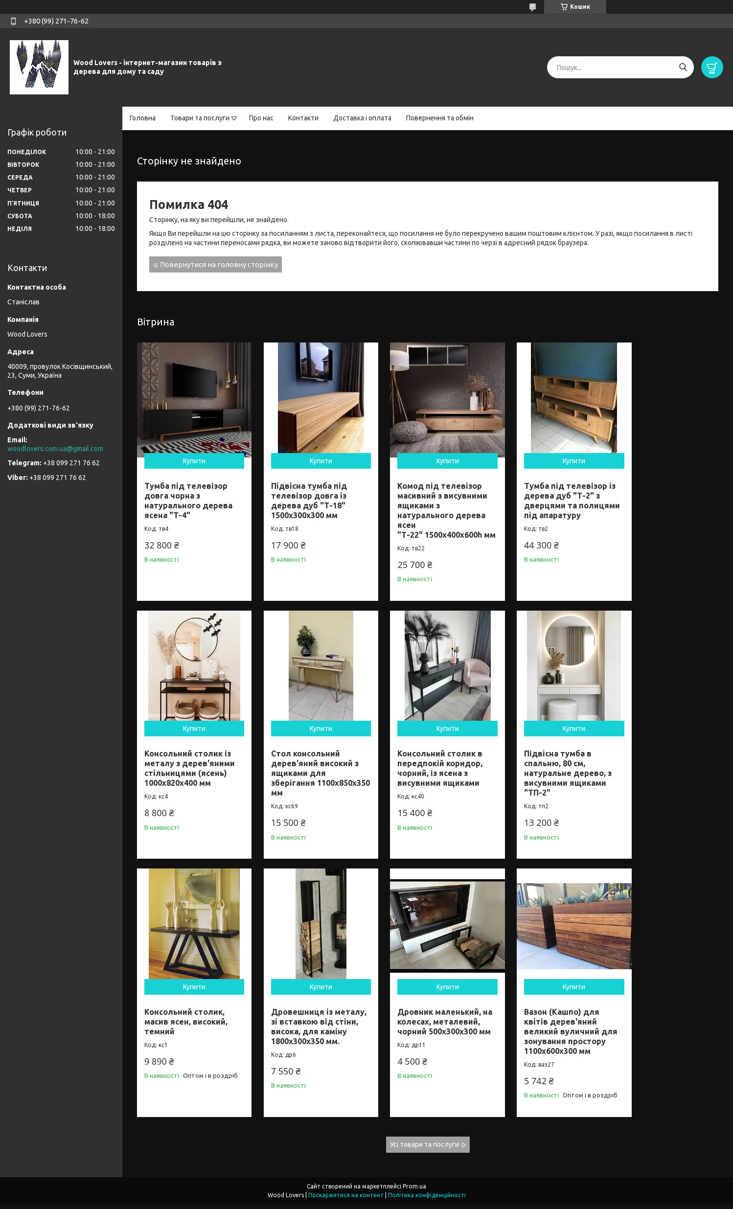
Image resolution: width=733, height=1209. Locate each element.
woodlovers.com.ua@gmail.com (55, 449)
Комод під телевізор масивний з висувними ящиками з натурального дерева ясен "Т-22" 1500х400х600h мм (427, 507)
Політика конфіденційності (427, 1199)
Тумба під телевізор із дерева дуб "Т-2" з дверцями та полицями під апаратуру (546, 498)
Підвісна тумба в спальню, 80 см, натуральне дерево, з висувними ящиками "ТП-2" (425, 767)
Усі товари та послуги (424, 1148)
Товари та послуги (199, 118)
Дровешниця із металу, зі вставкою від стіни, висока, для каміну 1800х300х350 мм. (662, 767)
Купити (190, 453)
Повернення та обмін (440, 118)
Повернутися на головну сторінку (219, 264)
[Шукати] (683, 67)
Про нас (261, 118)
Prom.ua (414, 1190)
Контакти (303, 118)
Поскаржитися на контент (346, 1199)
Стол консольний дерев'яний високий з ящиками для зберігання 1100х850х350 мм (188, 767)
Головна (143, 118)
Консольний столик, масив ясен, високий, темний (541, 757)
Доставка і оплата (362, 118)
